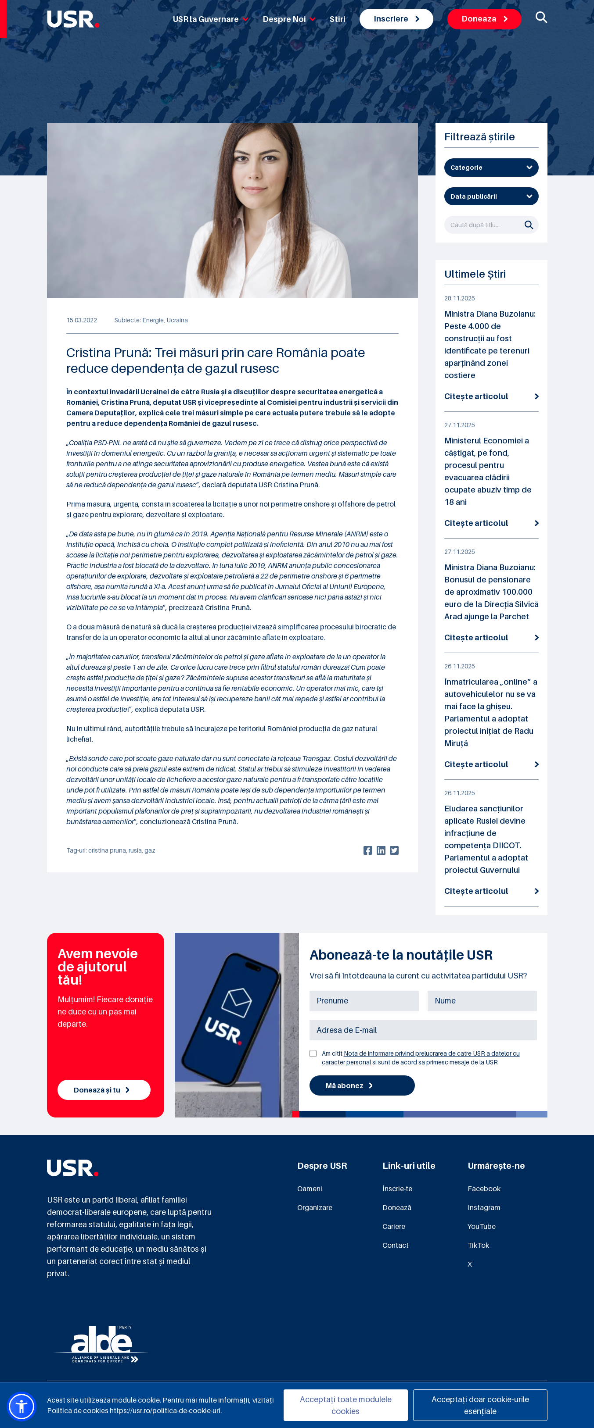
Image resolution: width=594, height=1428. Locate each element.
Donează (396, 1207)
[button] (21, 1406)
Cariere (393, 1226)
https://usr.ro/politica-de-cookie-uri (165, 1410)
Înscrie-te (397, 1188)
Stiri (338, 19)
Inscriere (396, 18)
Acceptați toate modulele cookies (346, 1405)
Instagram (484, 1207)
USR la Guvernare (210, 19)
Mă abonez (349, 1085)
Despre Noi (289, 19)
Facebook (484, 1188)
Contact (395, 1245)
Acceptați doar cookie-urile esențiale (480, 1405)
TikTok (478, 1245)
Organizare (314, 1207)
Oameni (309, 1188)
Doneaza (484, 18)
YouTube (482, 1226)
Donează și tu (102, 1089)
